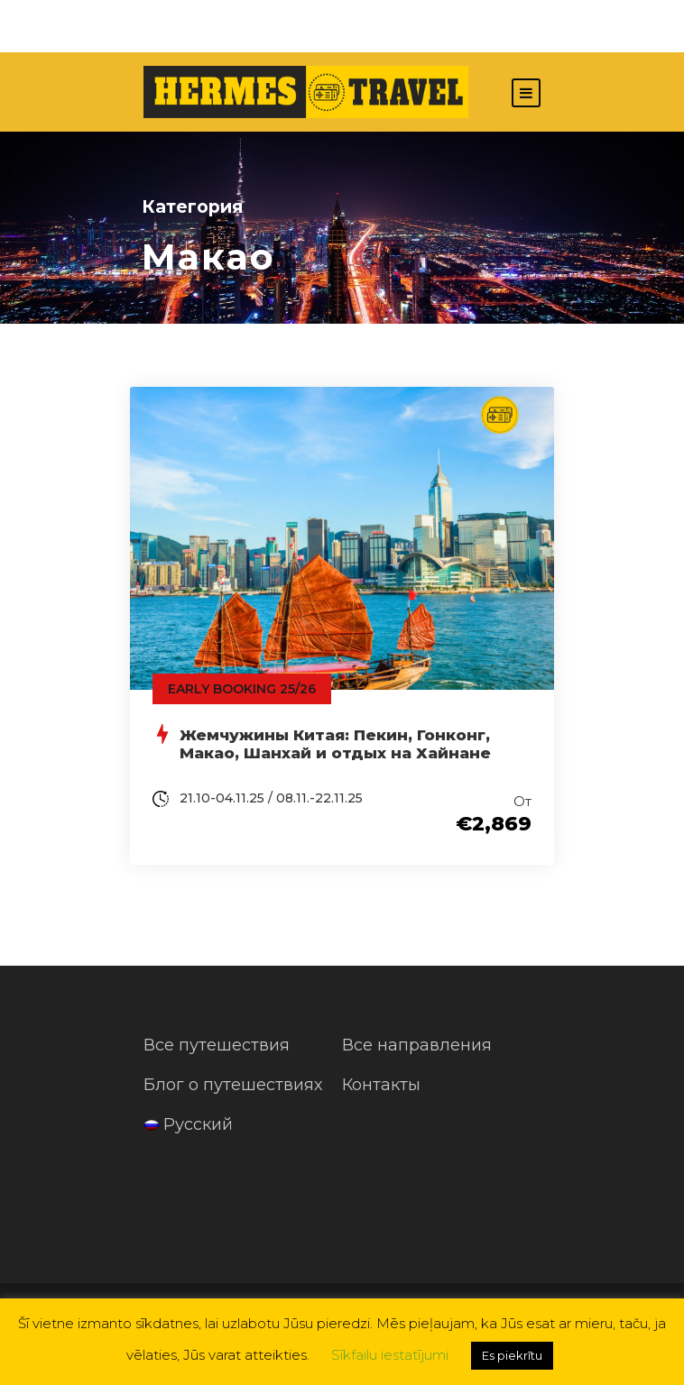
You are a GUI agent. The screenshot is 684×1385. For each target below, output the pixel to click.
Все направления (417, 1045)
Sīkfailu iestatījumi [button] (389, 1354)
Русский (188, 1124)
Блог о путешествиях (232, 1085)
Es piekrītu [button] (512, 1355)
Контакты (381, 1085)
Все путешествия (216, 1045)
